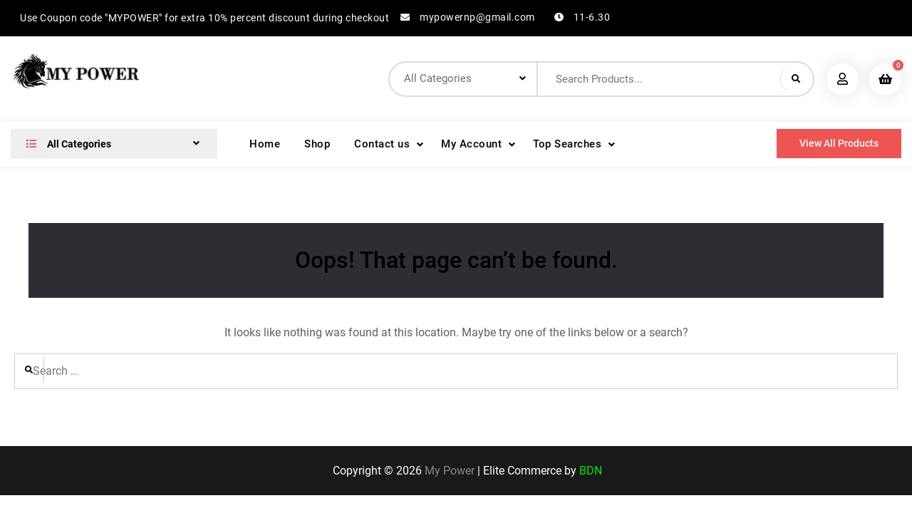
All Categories (65, 144)
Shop (317, 144)
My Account (471, 144)
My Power (450, 470)
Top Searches (567, 144)
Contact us (382, 144)
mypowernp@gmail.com (477, 17)
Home (264, 144)
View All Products (839, 143)
